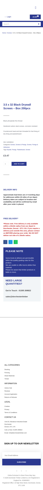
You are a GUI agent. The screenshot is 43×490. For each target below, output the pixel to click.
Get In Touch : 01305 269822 (18, 293)
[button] (35, 7)
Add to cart (19, 166)
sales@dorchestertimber (17, 299)
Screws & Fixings (21, 147)
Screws (9, 33)
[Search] (39, 24)
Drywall (9, 152)
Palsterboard (21, 152)
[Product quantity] (6, 166)
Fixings (14, 152)
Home (4, 33)
